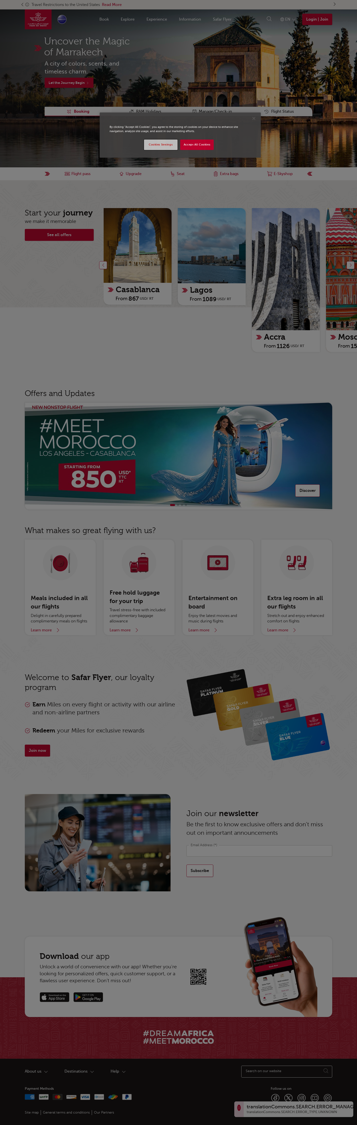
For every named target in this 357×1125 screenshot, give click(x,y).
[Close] (253, 118)
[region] (180, 135)
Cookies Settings (161, 144)
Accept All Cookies (197, 144)
